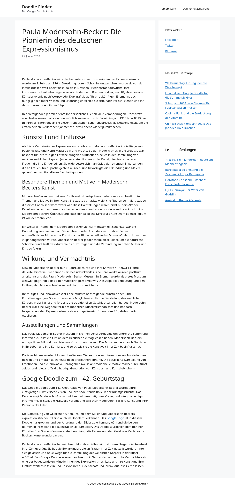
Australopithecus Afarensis (183, 200)
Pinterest (171, 51)
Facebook (171, 40)
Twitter (170, 45)
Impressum (169, 8)
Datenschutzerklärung (196, 8)
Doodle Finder (37, 7)
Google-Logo (115, 418)
